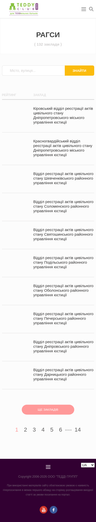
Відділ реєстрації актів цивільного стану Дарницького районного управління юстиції (63, 374)
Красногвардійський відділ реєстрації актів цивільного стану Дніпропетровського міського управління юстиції (62, 148)
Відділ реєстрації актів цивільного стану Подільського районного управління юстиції (63, 262)
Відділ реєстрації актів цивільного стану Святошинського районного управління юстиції (63, 234)
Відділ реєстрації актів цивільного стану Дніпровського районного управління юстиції (63, 346)
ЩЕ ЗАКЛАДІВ (48, 409)
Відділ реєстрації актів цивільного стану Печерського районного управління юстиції (63, 318)
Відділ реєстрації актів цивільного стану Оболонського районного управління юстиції (63, 290)
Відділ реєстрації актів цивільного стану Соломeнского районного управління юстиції (63, 206)
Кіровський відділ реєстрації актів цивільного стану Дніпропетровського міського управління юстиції (63, 115)
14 (77, 429)
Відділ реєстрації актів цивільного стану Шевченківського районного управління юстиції (63, 178)
